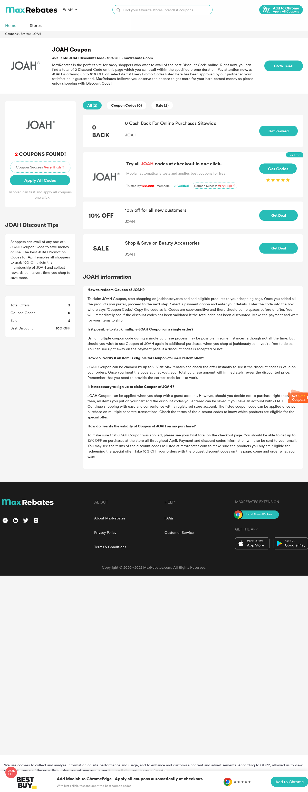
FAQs (169, 518)
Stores (25, 33)
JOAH (37, 33)
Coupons (11, 33)
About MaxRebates (109, 518)
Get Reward (278, 131)
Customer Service (179, 532)
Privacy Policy (105, 532)
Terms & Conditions (110, 546)
